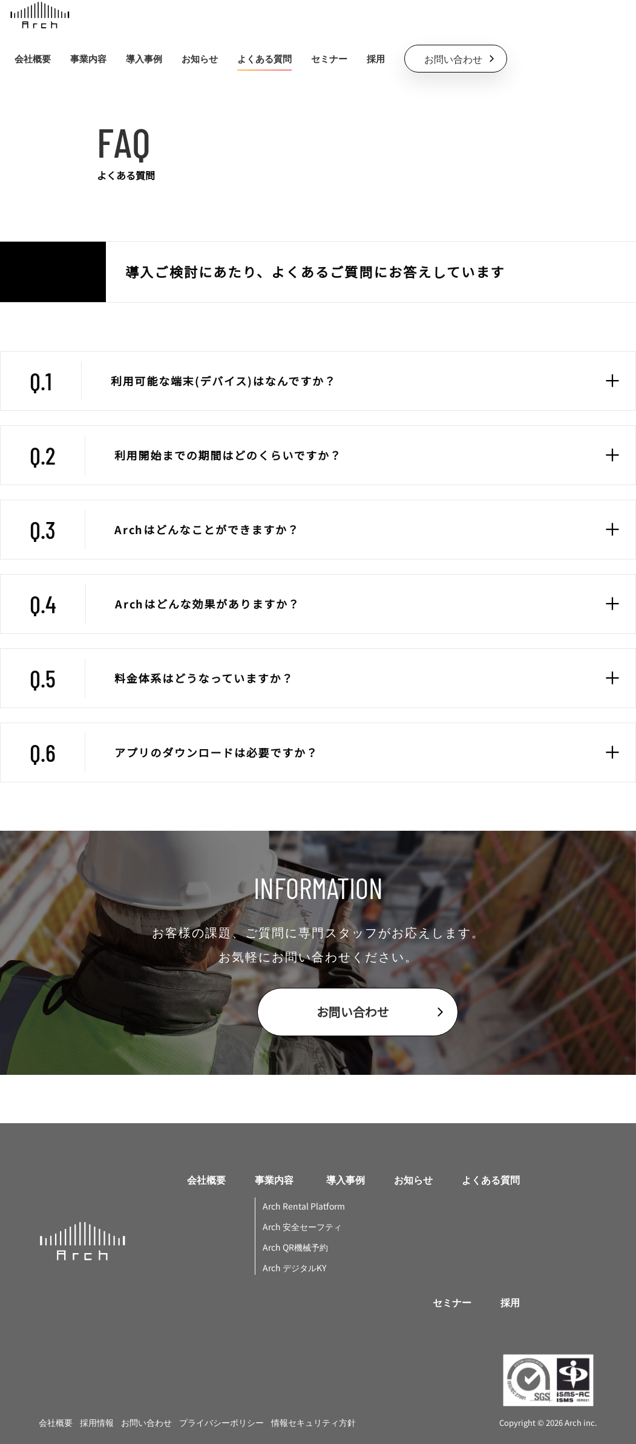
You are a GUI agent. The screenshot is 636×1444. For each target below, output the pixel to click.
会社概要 (33, 58)
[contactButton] (455, 59)
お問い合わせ (146, 1422)
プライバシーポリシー (221, 1422)
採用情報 (97, 1422)
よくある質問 (264, 58)
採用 (376, 58)
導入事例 (144, 58)
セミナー (329, 58)
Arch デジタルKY (294, 1268)
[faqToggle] (612, 380)
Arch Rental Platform (304, 1206)
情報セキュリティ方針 (313, 1422)
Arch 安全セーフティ (302, 1226)
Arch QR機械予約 (295, 1247)
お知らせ (200, 58)
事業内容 (274, 1179)
